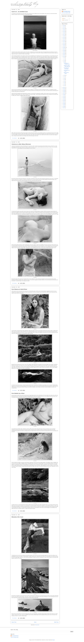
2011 (64, 43)
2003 (64, 54)
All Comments (65, 20)
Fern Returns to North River (19, 289)
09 (64, 61)
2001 (64, 87)
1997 (64, 93)
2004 (64, 53)
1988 (64, 106)
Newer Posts (14, 622)
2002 (64, 56)
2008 (64, 47)
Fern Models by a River (18, 393)
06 (64, 78)
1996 (64, 94)
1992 (64, 100)
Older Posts (56, 622)
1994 (64, 97)
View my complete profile (66, 12)
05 (64, 79)
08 (64, 75)
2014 (64, 38)
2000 (64, 88)
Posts (64, 18)
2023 (64, 25)
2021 (64, 28)
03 (64, 82)
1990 (64, 103)
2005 (64, 51)
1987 (64, 107)
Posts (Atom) (37, 624)
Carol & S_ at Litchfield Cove (20, 11)
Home (35, 622)
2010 (64, 44)
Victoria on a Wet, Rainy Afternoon (21, 144)
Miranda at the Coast (17, 517)
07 (64, 76)
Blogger (53, 639)
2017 (64, 34)
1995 (64, 96)
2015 (64, 37)
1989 (64, 104)
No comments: (14, 138)
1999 (64, 90)
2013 (64, 40)
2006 (64, 50)
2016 (64, 35)
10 (64, 60)
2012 (64, 41)
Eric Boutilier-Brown (66, 11)
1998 (64, 91)
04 (64, 81)
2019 (64, 31)
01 (64, 85)
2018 (64, 32)
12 (64, 57)
